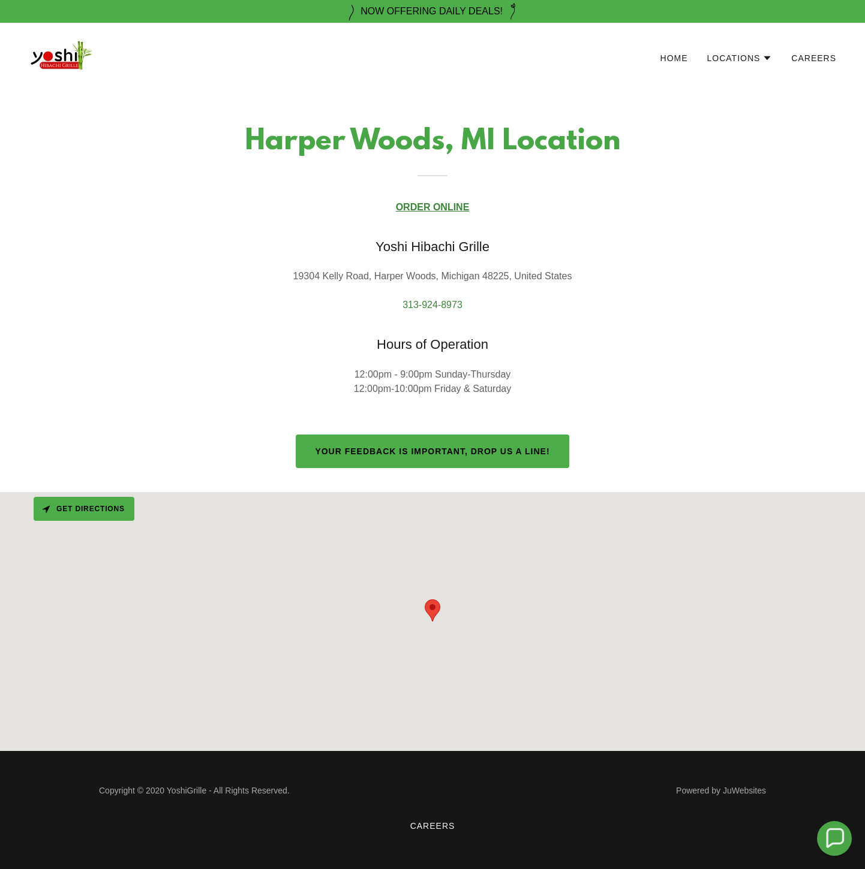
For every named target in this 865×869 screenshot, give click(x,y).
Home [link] (674, 58)
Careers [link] (813, 58)
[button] (740, 58)
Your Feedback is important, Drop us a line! (432, 451)
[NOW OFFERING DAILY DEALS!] (432, 11)
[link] (60, 55)
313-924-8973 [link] (432, 305)
